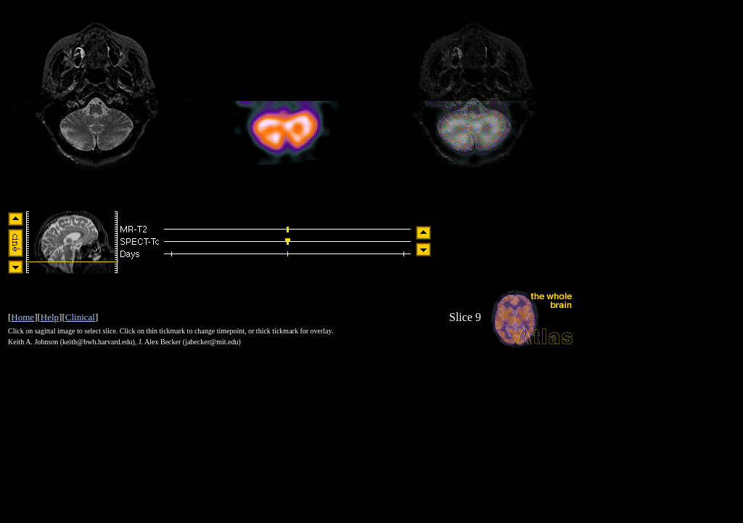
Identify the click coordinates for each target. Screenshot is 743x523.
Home (22, 317)
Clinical (80, 317)
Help (50, 317)
